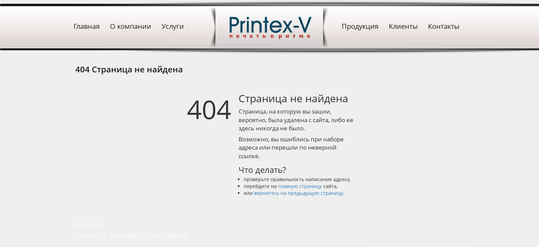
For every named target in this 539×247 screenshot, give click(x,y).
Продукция (360, 26)
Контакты (443, 26)
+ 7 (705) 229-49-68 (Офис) (413, 238)
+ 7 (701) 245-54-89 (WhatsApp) (403, 226)
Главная (87, 26)
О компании (130, 26)
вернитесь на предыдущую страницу (298, 193)
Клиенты (403, 26)
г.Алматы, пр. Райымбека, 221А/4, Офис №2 (131, 235)
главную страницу (300, 186)
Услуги (173, 26)
